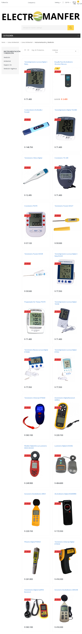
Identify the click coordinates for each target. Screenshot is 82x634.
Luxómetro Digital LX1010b (64, 446)
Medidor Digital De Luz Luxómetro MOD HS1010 (35, 447)
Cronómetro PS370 (30, 206)
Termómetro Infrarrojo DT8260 (34, 398)
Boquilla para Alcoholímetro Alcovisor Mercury (64, 63)
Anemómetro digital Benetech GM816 (65, 399)
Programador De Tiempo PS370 (34, 302)
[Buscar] (47, 27)
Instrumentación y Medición (10, 52)
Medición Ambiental (7, 59)
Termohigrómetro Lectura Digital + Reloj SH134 (66, 255)
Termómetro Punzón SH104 (33, 254)
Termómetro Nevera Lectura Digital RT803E (36, 351)
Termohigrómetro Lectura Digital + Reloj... (36, 63)
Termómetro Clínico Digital (33, 158)
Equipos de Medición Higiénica (10, 67)
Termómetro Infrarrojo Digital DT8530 (64, 543)
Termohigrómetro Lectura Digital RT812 (65, 351)
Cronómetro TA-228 (61, 158)
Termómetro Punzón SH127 (64, 206)
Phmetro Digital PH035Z (32, 542)
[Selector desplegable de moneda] (68, 2)
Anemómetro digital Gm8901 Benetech (34, 591)
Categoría (8, 35)
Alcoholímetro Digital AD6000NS (65, 494)
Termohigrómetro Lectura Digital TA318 (65, 303)
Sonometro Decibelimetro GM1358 (66, 590)
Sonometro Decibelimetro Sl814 (35, 494)
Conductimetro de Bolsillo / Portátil (33, 111)
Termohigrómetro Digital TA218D (66, 110)
